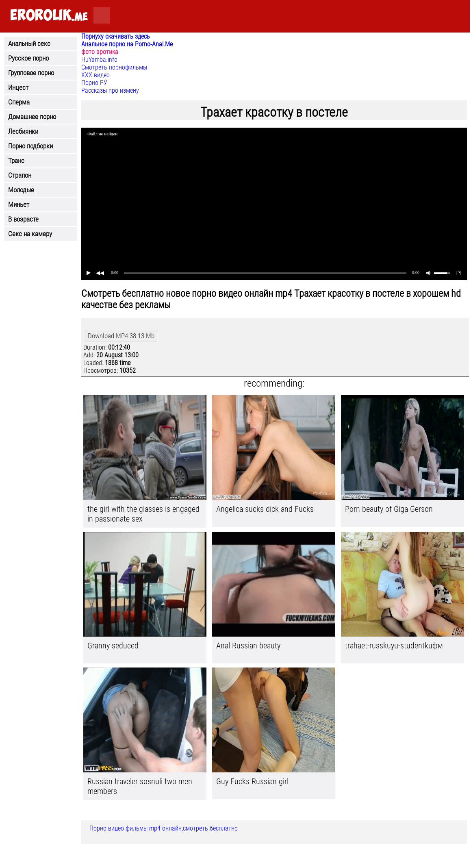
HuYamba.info (99, 59)
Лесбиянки (23, 131)
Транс (16, 161)
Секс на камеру (30, 234)
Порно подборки (30, 146)
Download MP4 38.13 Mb (121, 336)
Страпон (19, 175)
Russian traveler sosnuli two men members (139, 786)
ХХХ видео (95, 75)
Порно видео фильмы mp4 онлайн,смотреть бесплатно (163, 828)
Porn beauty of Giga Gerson (389, 509)
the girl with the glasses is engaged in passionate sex (143, 514)
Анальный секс (29, 43)
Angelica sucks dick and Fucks (265, 509)
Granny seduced (113, 645)
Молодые (21, 190)
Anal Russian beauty (248, 645)
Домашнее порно (32, 117)
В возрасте (23, 219)
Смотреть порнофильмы (114, 67)
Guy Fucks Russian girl (252, 781)
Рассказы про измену (110, 90)
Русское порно (28, 58)
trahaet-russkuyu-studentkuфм (394, 645)
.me (49, 15)
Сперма (19, 102)
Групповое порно (31, 73)
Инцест (18, 87)
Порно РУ (94, 83)
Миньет (18, 204)
